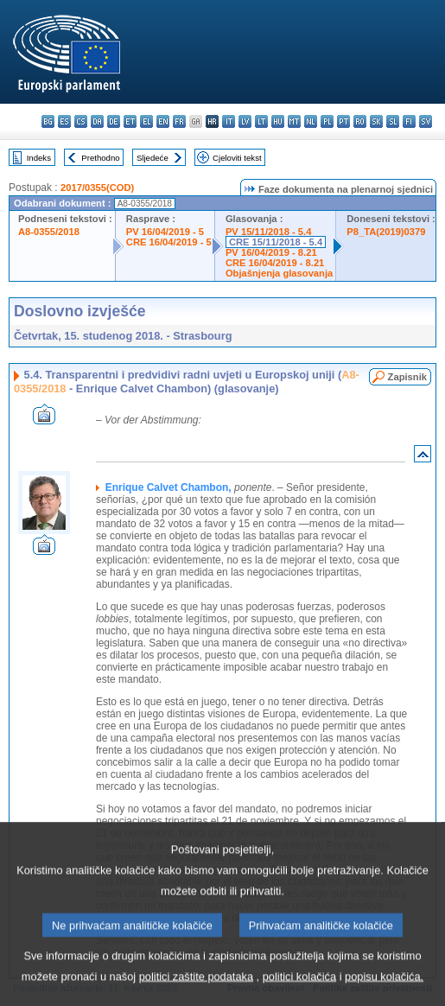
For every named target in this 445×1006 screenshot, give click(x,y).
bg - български (47, 121)
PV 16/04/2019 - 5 (165, 231)
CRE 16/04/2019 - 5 (169, 242)
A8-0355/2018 (48, 231)
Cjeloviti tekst (237, 157)
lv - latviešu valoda (244, 121)
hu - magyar (277, 121)
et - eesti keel (130, 121)
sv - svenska (425, 121)
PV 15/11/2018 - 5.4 (269, 231)
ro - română (359, 121)
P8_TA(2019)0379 (385, 231)
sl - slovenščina (392, 121)
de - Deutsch (113, 121)
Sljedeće (152, 157)
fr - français (179, 121)
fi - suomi (409, 121)
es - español (64, 121)
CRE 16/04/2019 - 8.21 (275, 263)
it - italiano (228, 121)
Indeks (39, 157)
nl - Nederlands (310, 121)
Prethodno (100, 157)
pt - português (343, 121)
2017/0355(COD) (97, 187)
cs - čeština (80, 121)
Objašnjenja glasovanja (279, 273)
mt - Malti (294, 121)
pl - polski (327, 121)
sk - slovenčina (376, 121)
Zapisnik (407, 377)
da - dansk (97, 121)
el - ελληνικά (146, 121)
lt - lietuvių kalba (261, 121)
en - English (162, 121)
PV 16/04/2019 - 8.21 (271, 252)
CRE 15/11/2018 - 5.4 (275, 242)
